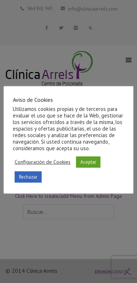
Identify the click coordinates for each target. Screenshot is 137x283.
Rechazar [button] (28, 177)
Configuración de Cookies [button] (43, 162)
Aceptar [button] (88, 162)
